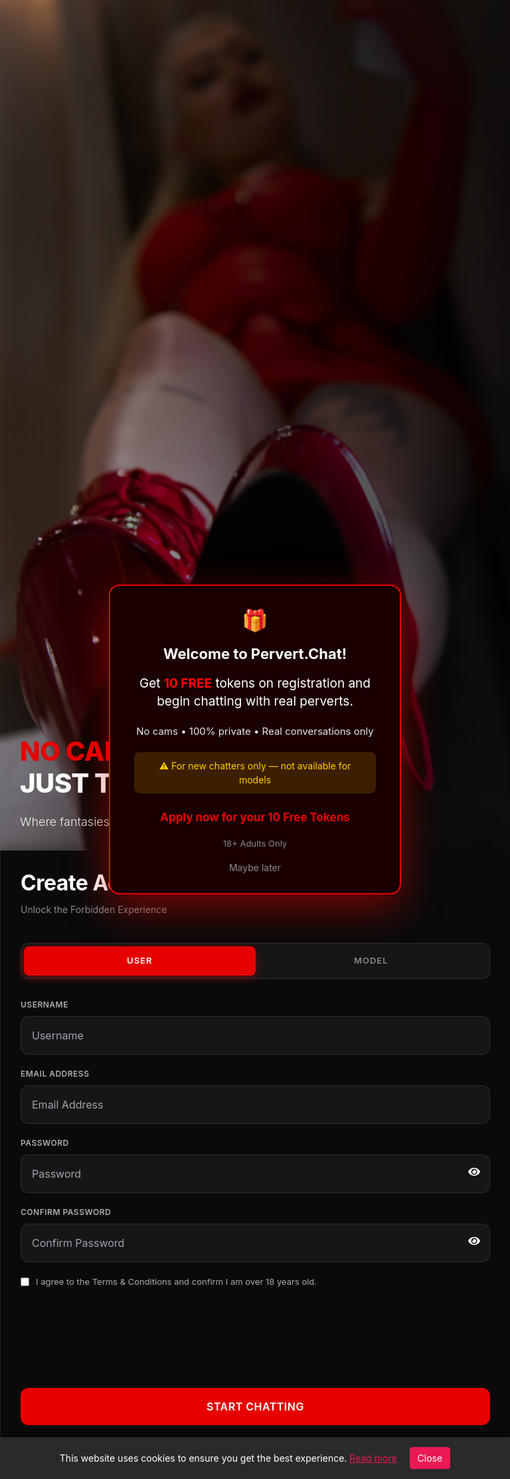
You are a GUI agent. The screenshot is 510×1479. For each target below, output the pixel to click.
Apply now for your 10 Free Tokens (255, 817)
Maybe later (255, 867)
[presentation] (121, 1335)
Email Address (55, 1074)
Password (45, 1143)
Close (430, 1458)
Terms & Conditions (132, 1281)
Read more (372, 1458)
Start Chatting (255, 1406)
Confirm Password (66, 1212)
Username (44, 1004)
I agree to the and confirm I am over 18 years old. (176, 1281)
